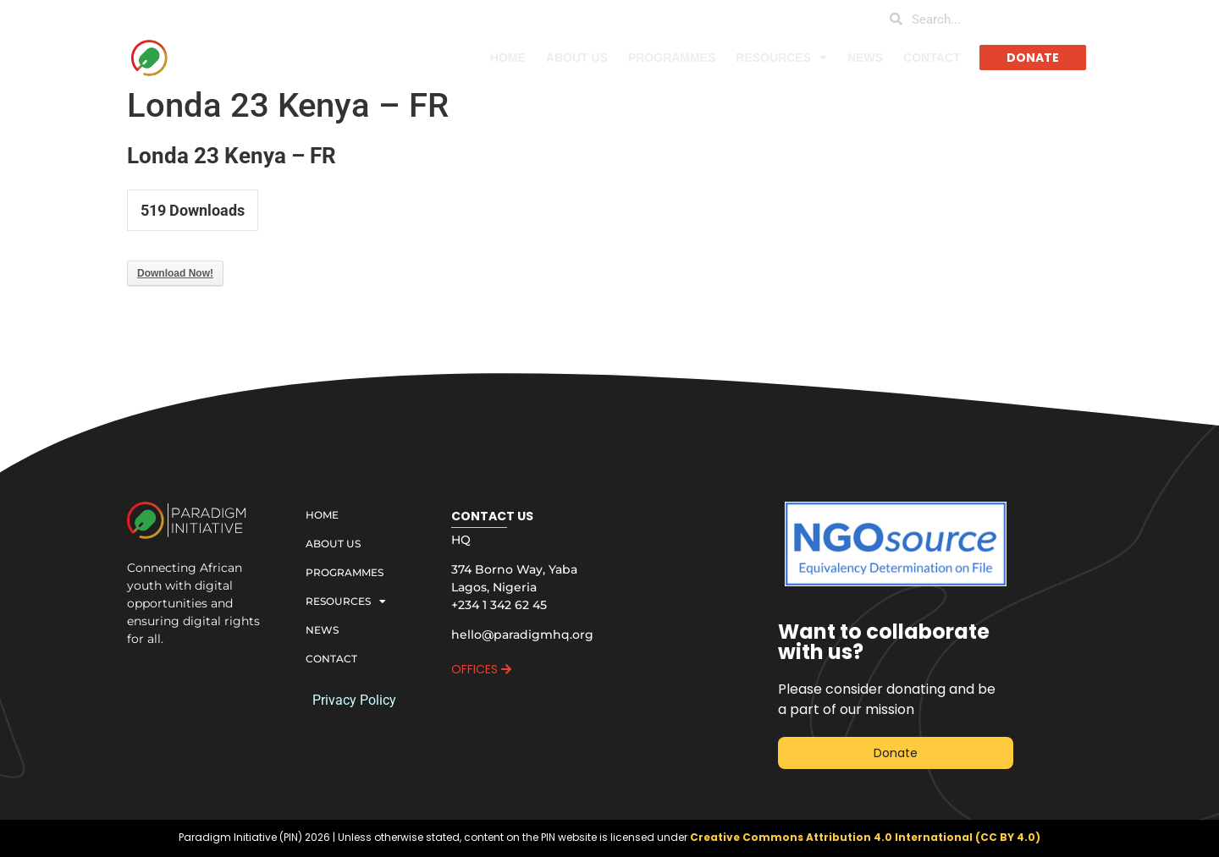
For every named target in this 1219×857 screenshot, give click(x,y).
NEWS (865, 57)
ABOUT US (577, 57)
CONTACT (931, 57)
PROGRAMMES (671, 57)
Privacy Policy (354, 700)
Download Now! (175, 273)
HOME (508, 57)
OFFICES (481, 669)
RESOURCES (781, 57)
